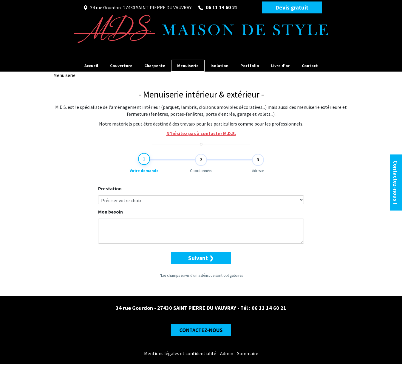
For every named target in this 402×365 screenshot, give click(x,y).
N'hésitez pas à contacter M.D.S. (201, 133)
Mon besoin (110, 216)
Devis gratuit (292, 7)
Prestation (110, 193)
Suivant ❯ (201, 262)
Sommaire (247, 355)
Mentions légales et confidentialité (180, 355)
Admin (226, 355)
